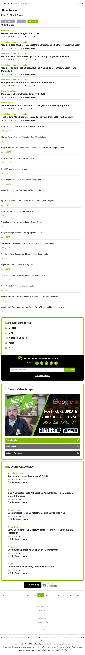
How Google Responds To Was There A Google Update (22, 180)
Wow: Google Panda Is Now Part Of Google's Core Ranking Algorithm (35, 105)
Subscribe (70, 370)
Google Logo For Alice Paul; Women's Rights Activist (21, 190)
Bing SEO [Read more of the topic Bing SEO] (11, 490)
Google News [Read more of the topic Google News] (13, 527)
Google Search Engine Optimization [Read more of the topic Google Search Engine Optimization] (14, 42)
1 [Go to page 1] (7, 595)
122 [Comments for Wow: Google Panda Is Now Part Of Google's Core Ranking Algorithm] (20, 109)
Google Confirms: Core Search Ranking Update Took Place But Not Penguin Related (32, 148)
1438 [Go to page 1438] (77, 595)
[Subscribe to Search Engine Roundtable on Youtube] (51, 363)
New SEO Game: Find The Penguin (14, 169)
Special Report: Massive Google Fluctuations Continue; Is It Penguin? (27, 201)
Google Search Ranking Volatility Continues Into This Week (37, 513)
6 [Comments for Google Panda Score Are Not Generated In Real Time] (19, 86)
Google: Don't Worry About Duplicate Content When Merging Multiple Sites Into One (32, 307)
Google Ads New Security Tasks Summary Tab (31, 566)
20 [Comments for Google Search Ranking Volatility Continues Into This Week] (10, 519)
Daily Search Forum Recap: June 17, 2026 (28, 476)
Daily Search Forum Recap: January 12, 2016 (23, 94)
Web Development (50, 644)
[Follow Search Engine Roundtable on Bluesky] (46, 363)
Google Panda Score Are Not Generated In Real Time (27, 82)
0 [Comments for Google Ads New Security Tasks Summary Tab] (9, 573)
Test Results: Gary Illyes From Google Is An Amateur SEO (23, 275)
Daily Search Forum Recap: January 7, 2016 (17, 286)
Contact (42, 630)
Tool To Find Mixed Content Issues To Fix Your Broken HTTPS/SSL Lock (37, 117)
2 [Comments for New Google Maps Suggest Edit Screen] (19, 37)
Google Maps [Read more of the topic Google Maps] (6, 31)
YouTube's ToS (61, 650)
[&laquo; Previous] (3, 595)
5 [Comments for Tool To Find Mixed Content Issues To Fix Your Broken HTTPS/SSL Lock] (19, 120)
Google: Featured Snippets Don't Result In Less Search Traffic (24, 254)
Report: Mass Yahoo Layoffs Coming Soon (17, 265)
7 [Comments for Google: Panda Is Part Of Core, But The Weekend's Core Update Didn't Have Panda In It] (19, 74)
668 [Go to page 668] (59, 595)
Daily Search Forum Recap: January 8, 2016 (17, 211)
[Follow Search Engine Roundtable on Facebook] (37, 363)
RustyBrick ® (35, 644)
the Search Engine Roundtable (21, 638)
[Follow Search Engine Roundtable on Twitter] (41, 363)
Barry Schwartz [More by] (30, 37)
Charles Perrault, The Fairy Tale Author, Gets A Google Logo (23, 137)
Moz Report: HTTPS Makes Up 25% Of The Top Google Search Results (36, 56)
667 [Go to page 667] (53, 595)
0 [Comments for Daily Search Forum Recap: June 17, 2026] (9, 482)
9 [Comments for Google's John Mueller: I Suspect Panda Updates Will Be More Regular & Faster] (19, 48)
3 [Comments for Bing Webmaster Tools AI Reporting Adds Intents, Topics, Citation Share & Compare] (9, 502)
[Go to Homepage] (15, 3)
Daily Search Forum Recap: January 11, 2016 (18, 158)
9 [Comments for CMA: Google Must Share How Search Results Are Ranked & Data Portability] (9, 539)
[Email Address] (37, 370)
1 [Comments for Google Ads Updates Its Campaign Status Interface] (9, 556)
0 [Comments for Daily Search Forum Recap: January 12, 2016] (19, 97)
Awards (42, 614)
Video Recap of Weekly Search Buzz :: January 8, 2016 (22, 222)
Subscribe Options (42, 376)
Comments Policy (43, 622)
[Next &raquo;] (83, 595)
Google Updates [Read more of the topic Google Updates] (7, 103)
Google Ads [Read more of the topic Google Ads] (12, 547)
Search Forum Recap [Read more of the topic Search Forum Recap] (9, 91)
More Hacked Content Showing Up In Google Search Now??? (24, 126)
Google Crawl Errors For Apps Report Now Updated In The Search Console (29, 296)
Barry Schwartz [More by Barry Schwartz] (21, 482)
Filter (32, 21)
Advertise (42, 626)
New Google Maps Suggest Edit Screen (20, 33)
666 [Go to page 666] (46, 595)
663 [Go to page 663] (28, 595)
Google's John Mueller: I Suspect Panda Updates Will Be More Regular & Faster (40, 45)
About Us (42, 618)
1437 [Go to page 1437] (70, 595)
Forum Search (42, 610)
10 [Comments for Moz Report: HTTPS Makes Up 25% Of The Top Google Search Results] (19, 60)
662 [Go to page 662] (22, 595)
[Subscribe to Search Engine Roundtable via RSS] (56, 363)
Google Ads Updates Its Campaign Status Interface (33, 549)
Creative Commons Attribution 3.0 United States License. (62, 647)
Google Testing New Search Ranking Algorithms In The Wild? (24, 233)
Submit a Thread (42, 606)
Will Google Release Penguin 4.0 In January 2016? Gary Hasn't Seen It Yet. (29, 243)
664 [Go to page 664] (34, 595)
